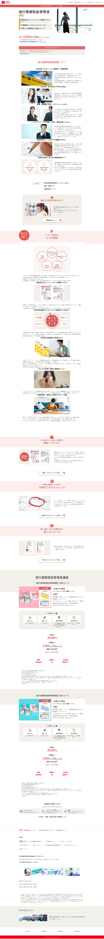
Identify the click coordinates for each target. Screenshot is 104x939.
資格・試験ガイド (49, 186)
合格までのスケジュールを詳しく (52, 515)
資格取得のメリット (50, 189)
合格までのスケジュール (71, 845)
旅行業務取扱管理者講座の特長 (53, 845)
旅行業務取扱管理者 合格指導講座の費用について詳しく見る (33, 41)
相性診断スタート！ (52, 220)
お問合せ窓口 (90, 2)
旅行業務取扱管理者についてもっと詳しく (57, 183)
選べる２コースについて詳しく (52, 560)
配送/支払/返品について (79, 2)
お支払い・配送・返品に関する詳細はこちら (52, 817)
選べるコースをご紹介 (66, 841)
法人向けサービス (98, 2)
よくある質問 (70, 2)
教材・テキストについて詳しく (52, 473)
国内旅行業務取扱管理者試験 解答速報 (28, 884)
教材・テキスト (37, 845)
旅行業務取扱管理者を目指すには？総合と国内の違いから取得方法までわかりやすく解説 (39, 859)
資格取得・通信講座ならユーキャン (27, 830)
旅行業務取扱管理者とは (36, 841)
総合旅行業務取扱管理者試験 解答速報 (28, 886)
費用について (23, 849)
